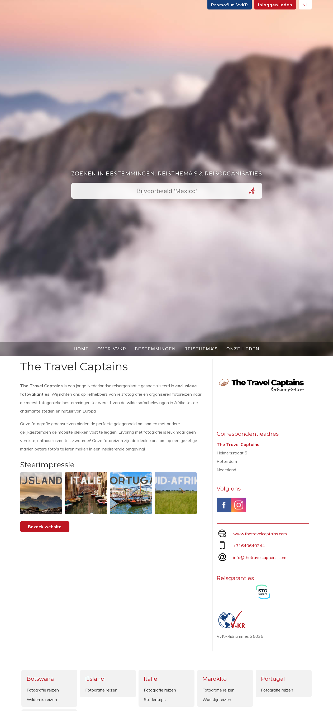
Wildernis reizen (42, 699)
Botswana (40, 678)
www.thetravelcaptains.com (260, 533)
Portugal (273, 678)
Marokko (214, 678)
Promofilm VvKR (229, 4)
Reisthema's (201, 348)
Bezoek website (44, 526)
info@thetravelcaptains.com (259, 557)
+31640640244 (249, 545)
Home (81, 348)
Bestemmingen (155, 348)
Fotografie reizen (43, 690)
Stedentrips (155, 699)
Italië (150, 678)
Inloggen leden (275, 4)
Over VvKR (111, 348)
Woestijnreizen (216, 699)
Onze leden (243, 348)
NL (305, 4)
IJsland (95, 678)
